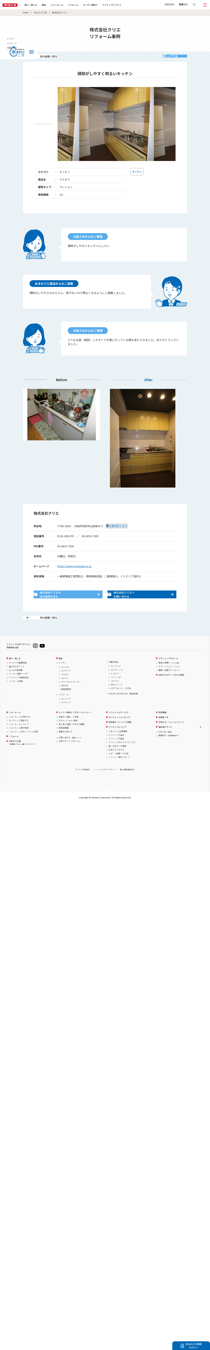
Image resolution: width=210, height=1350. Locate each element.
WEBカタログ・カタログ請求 (171, 687)
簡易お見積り (169, 675)
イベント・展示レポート (119, 769)
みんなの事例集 (16, 682)
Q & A (69, 732)
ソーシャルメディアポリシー (105, 782)
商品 (61, 670)
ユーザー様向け (100, 4)
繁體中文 (183, 4)
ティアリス (116, 678)
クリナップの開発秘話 (19, 689)
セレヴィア (66, 711)
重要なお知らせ (66, 743)
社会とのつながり (116, 762)
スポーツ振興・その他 (118, 765)
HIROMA (64, 697)
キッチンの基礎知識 (18, 675)
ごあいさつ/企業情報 (118, 743)
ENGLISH (169, 4)
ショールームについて (19, 736)
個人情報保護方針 (127, 782)
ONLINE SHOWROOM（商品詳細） (124, 705)
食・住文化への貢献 (117, 758)
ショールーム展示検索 (19, 740)
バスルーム (64, 706)
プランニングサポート (168, 670)
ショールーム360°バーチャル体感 (23, 743)
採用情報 (162, 724)
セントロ (65, 679)
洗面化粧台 (113, 674)
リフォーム (83, 4)
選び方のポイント (17, 678)
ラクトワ (115, 693)
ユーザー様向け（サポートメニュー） (75, 724)
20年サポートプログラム (69, 753)
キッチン (63, 675)
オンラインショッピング (119, 729)
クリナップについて (122, 4)
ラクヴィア (66, 714)
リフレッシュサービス (118, 724)
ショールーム (67, 4)
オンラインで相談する (19, 732)
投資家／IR (163, 729)
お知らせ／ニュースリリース (171, 734)
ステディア (66, 683)
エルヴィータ (117, 682)
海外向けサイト (165, 739)
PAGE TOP (105, 797)
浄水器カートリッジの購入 (120, 734)
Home (26, 13)
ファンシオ (116, 689)
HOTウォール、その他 (121, 700)
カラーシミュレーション (169, 678)
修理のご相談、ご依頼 (68, 729)
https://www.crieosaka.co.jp (74, 571)
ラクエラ (65, 686)
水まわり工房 (40, 13)
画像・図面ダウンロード (169, 682)
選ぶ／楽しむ (15, 670)
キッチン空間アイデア (18, 686)
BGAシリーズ (116, 697)
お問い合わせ (71, 750)
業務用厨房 (66, 701)
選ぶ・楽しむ (41, 4)
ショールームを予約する (20, 729)
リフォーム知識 (16, 693)
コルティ (65, 690)
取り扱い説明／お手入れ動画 (71, 736)
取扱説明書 (64, 740)
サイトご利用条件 (82, 782)
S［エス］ (115, 686)
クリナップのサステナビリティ (122, 754)
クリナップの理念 (116, 747)
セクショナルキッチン (71, 694)
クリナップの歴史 (116, 751)
